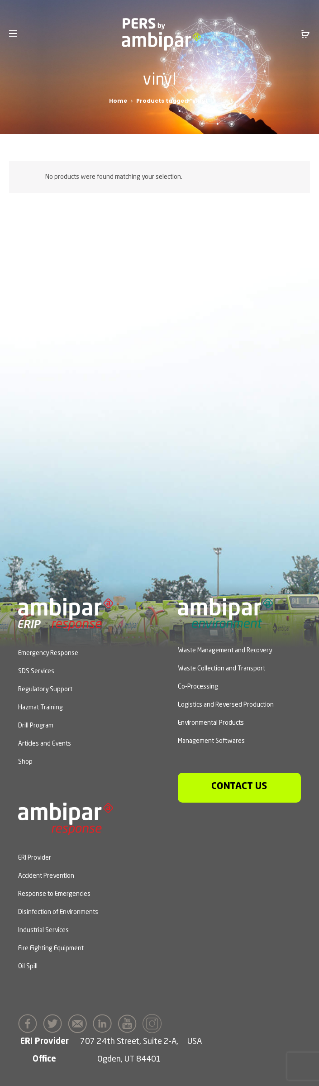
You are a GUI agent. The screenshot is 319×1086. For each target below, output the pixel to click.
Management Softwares (211, 741)
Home (118, 101)
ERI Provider (34, 858)
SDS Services (36, 671)
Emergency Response (48, 653)
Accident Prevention (46, 876)
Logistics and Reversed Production (226, 705)
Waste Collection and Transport (221, 668)
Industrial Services (43, 930)
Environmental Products (211, 723)
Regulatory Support (45, 689)
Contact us (239, 786)
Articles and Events (44, 744)
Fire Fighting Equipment (51, 948)
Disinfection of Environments (58, 912)
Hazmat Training (40, 707)
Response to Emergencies (54, 894)
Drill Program (35, 725)
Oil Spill (28, 966)
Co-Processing (198, 687)
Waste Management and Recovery (225, 650)
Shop (25, 762)
